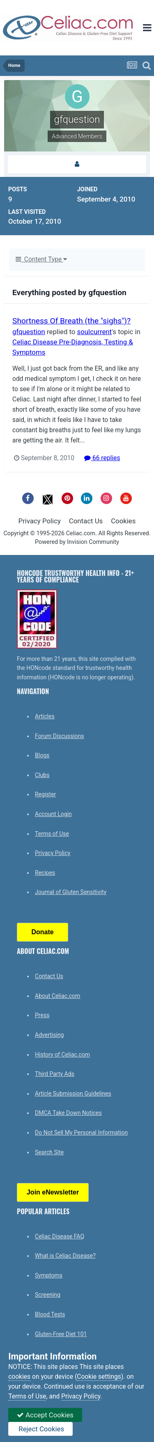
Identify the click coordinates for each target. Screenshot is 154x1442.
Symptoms (48, 1275)
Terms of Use (52, 833)
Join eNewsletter (53, 1192)
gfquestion (28, 332)
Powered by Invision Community (77, 542)
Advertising (49, 1035)
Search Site (49, 1152)
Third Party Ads (54, 1074)
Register (45, 794)
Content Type (41, 259)
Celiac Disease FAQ (59, 1236)
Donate (42, 931)
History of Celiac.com (62, 1054)
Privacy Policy (39, 521)
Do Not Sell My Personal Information (81, 1132)
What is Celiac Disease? (65, 1255)
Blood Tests (50, 1314)
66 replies (102, 458)
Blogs (42, 755)
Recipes (45, 872)
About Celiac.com (57, 996)
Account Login (53, 814)
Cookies (123, 521)
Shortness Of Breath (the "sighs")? (71, 321)
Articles (45, 716)
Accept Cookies (45, 1415)
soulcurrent (94, 332)
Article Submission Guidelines (73, 1093)
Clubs (42, 775)
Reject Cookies (40, 1429)
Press (42, 1015)
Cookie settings (99, 1376)
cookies (19, 1376)
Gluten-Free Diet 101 (61, 1334)
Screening (47, 1294)
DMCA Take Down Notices (68, 1113)
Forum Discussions (59, 736)
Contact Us (86, 521)
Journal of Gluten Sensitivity (70, 892)
